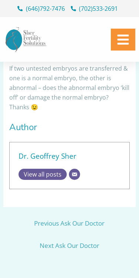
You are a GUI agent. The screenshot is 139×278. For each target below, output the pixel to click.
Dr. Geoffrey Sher (47, 156)
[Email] (74, 174)
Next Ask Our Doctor (69, 245)
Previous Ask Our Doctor (69, 223)
